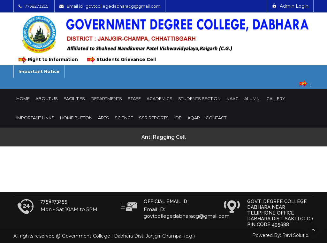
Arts (103, 117)
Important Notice (39, 71)
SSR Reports (154, 117)
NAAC (232, 98)
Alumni (252, 98)
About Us (46, 98)
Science (124, 117)
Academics (159, 98)
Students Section (199, 98)
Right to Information (48, 59)
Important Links (35, 117)
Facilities (74, 98)
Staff (134, 98)
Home (23, 98)
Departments (106, 98)
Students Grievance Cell (121, 59)
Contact (216, 117)
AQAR (193, 117)
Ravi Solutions (298, 235)
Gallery (275, 98)
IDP (178, 117)
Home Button (76, 117)
